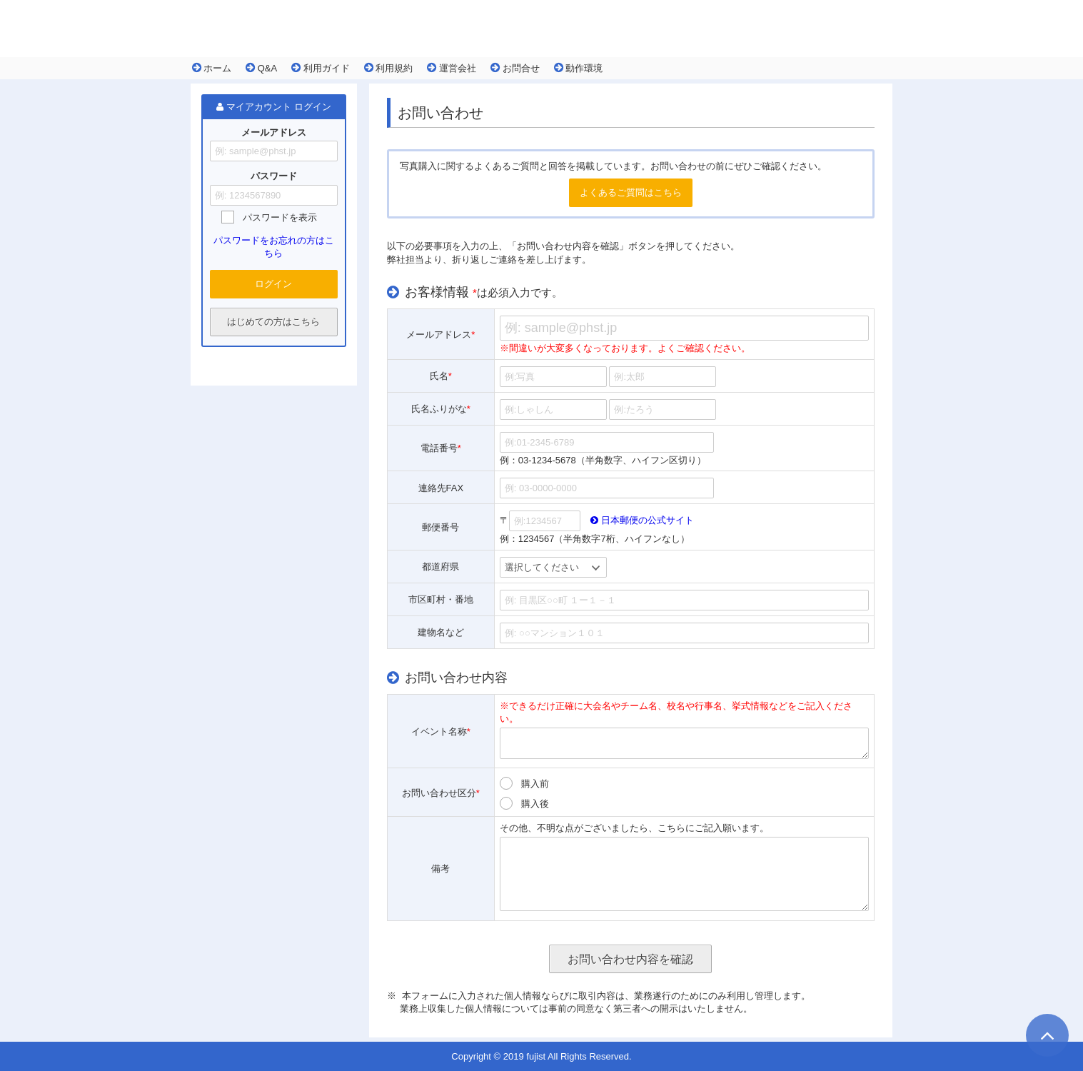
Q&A (261, 68)
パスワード (274, 176)
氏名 (441, 376)
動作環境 (578, 68)
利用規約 (388, 68)
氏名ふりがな (440, 408)
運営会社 (451, 68)
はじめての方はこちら (273, 321)
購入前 (535, 783)
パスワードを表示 (280, 217)
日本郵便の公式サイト (642, 520)
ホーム (212, 68)
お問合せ (515, 68)
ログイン (273, 283)
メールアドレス (273, 132)
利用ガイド (320, 68)
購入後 (535, 803)
